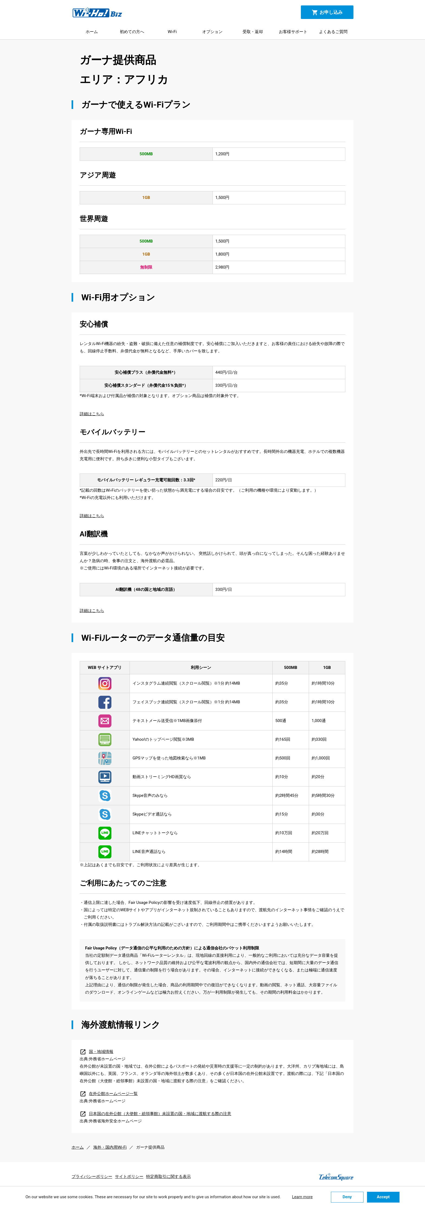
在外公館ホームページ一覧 (109, 1093)
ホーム (92, 31)
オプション (212, 31)
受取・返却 (253, 31)
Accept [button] (383, 1196)
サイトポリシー (129, 1176)
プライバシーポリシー (92, 1176)
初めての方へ (132, 31)
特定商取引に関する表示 (168, 1176)
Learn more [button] (302, 1196)
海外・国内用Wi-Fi (110, 1147)
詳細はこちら (92, 413)
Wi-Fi (172, 31)
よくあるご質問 (333, 31)
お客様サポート (293, 31)
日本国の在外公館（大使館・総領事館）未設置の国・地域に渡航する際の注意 (155, 1113)
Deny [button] (347, 1196)
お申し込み (327, 12)
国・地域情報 (96, 1051)
